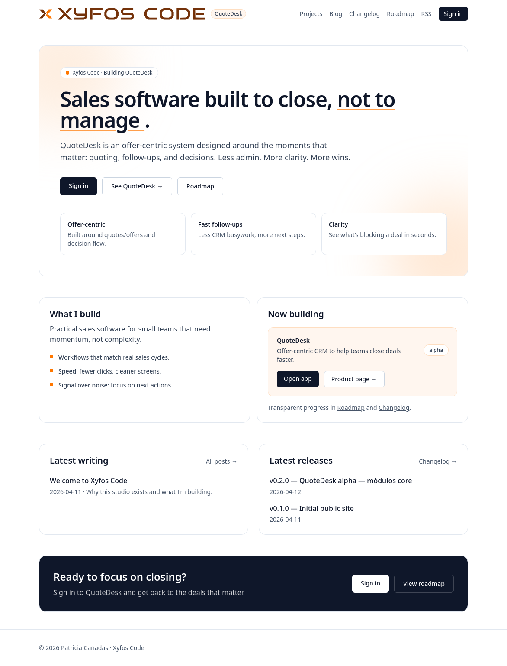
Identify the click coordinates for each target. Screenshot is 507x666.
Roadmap (400, 14)
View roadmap (424, 583)
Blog (335, 14)
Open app (298, 378)
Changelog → (438, 461)
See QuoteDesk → (137, 186)
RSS (426, 14)
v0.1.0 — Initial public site (312, 508)
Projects (311, 14)
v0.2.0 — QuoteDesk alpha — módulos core (341, 480)
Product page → (354, 379)
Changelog (364, 14)
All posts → (221, 461)
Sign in (453, 14)
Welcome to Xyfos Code (88, 480)
